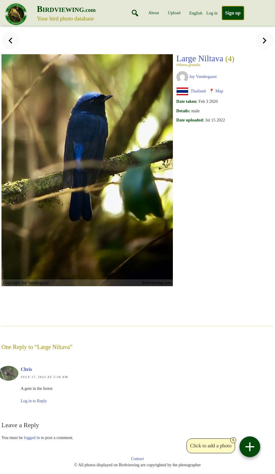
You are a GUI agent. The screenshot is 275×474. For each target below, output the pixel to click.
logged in (32, 437)
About (153, 12)
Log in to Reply (34, 401)
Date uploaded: (190, 120)
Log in (212, 13)
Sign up (233, 12)
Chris (26, 369)
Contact (137, 459)
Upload (174, 12)
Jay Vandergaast (203, 76)
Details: (183, 110)
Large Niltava (205, 60)
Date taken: (187, 101)
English (195, 13)
